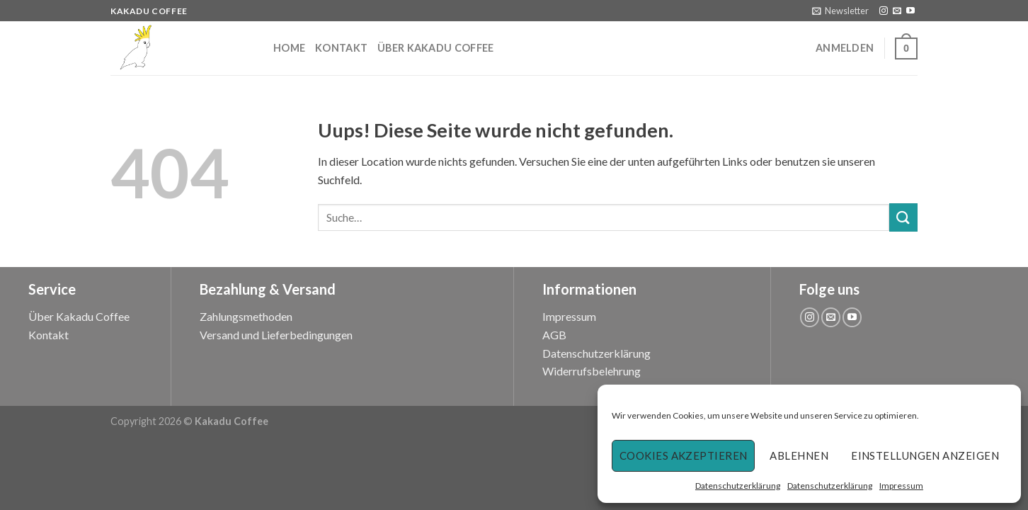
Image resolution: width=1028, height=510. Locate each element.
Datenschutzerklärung (737, 485)
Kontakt (341, 48)
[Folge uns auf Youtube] (910, 11)
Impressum (901, 485)
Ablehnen (799, 455)
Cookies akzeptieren (683, 455)
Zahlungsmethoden (246, 316)
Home (289, 48)
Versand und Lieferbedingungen (276, 334)
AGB (554, 334)
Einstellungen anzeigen (925, 455)
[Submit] (903, 217)
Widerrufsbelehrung (591, 371)
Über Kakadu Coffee (435, 48)
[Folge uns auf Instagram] (883, 11)
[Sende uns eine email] (897, 11)
